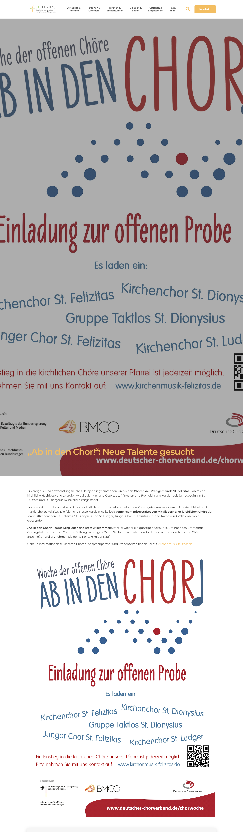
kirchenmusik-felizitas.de (175, 544)
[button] (74, 9)
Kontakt (205, 9)
